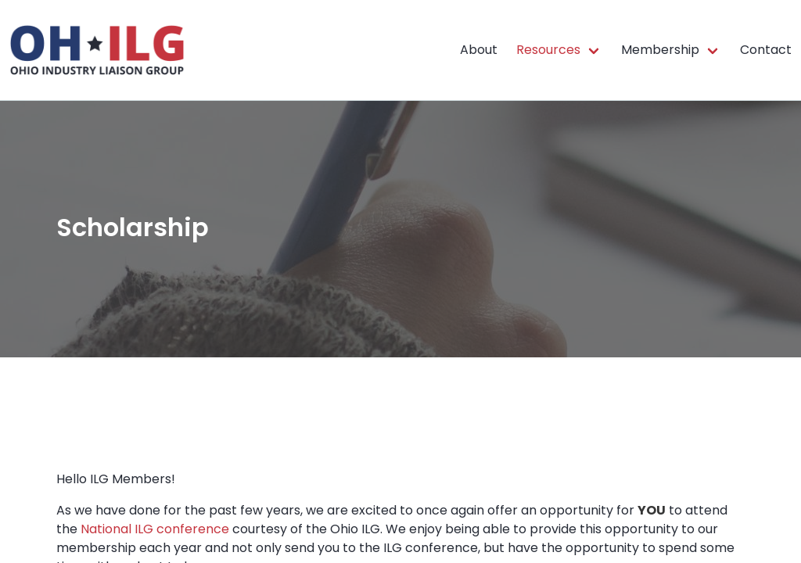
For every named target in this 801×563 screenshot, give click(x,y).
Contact (766, 50)
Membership (660, 50)
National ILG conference (155, 529)
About (478, 50)
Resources (548, 50)
